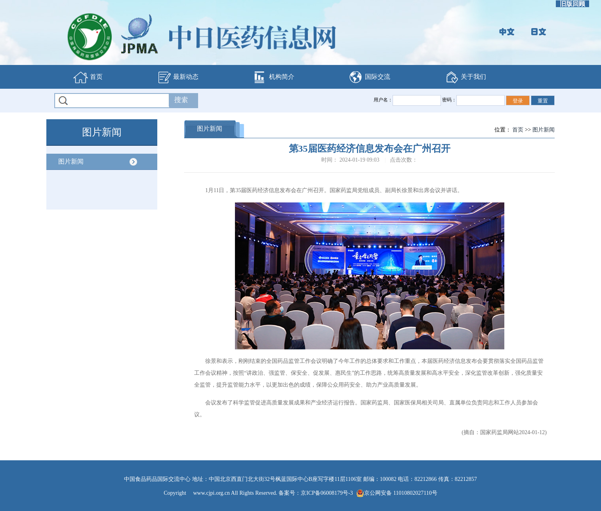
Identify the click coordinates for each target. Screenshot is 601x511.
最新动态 (177, 77)
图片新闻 (71, 161)
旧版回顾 (572, 3)
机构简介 (273, 77)
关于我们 (465, 77)
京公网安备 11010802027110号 (396, 493)
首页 (88, 77)
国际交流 (369, 77)
